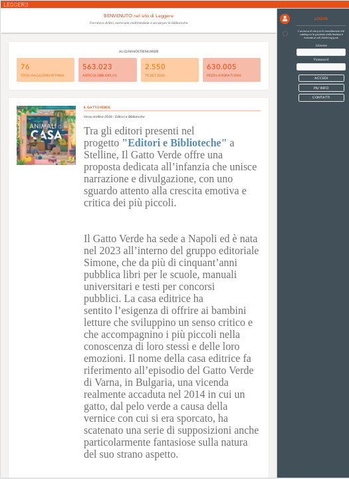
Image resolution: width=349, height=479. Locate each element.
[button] (285, 19)
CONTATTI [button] (321, 97)
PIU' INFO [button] (321, 88)
